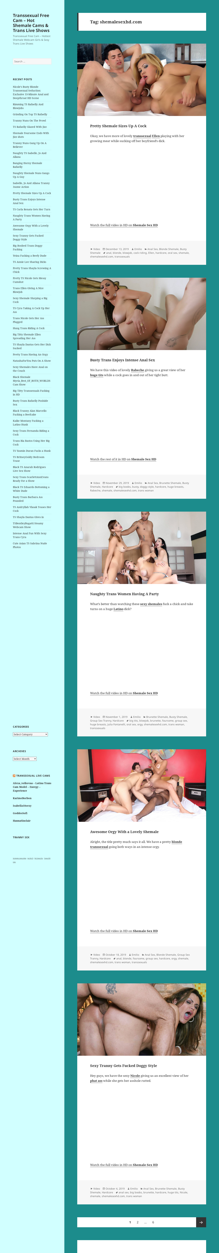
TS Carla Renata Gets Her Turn (31, 209)
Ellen (151, 252)
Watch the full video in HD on (124, 225)
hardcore (161, 252)
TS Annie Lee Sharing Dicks (29, 262)
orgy (139, 724)
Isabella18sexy (22, 805)
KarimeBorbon (22, 798)
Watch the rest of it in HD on (123, 459)
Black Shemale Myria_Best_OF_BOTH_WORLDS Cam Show (31, 380)
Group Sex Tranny (100, 720)
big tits (133, 720)
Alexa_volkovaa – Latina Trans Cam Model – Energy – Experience (32, 786)
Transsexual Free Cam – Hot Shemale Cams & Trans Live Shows (31, 22)
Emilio (138, 249)
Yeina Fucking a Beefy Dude (29, 255)
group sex (181, 720)
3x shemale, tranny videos (19, 858)
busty (135, 486)
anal (108, 252)
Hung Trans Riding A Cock (29, 328)
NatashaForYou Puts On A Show (32, 360)
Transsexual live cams (33, 775)
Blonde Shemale (169, 249)
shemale (184, 252)
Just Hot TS (30, 858)
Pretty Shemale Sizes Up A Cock (32, 193)
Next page (201, 1222)
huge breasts (175, 486)
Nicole (183, 1192)
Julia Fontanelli (116, 724)
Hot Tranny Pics (39, 858)
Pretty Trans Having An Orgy (30, 354)
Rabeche (95, 490)
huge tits (173, 1192)
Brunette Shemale (170, 483)
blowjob (127, 252)
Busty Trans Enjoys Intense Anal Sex (122, 360)
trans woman (146, 490)
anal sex (124, 1192)
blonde (117, 252)
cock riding (140, 252)
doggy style (147, 486)
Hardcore (107, 486)
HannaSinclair (22, 820)
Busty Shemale (178, 717)
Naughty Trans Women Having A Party (124, 593)
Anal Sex (152, 249)
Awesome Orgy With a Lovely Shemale (124, 831)
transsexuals (122, 256)
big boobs (125, 486)
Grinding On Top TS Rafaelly (30, 114)
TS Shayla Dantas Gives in (28, 517)
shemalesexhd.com (101, 256)
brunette (155, 720)
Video (96, 249)
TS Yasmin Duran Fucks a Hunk (32, 450)
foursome (168, 720)
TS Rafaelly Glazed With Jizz (30, 126)
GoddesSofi (20, 813)
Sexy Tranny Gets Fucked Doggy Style (123, 1065)
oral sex (172, 252)
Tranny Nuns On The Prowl (29, 120)
